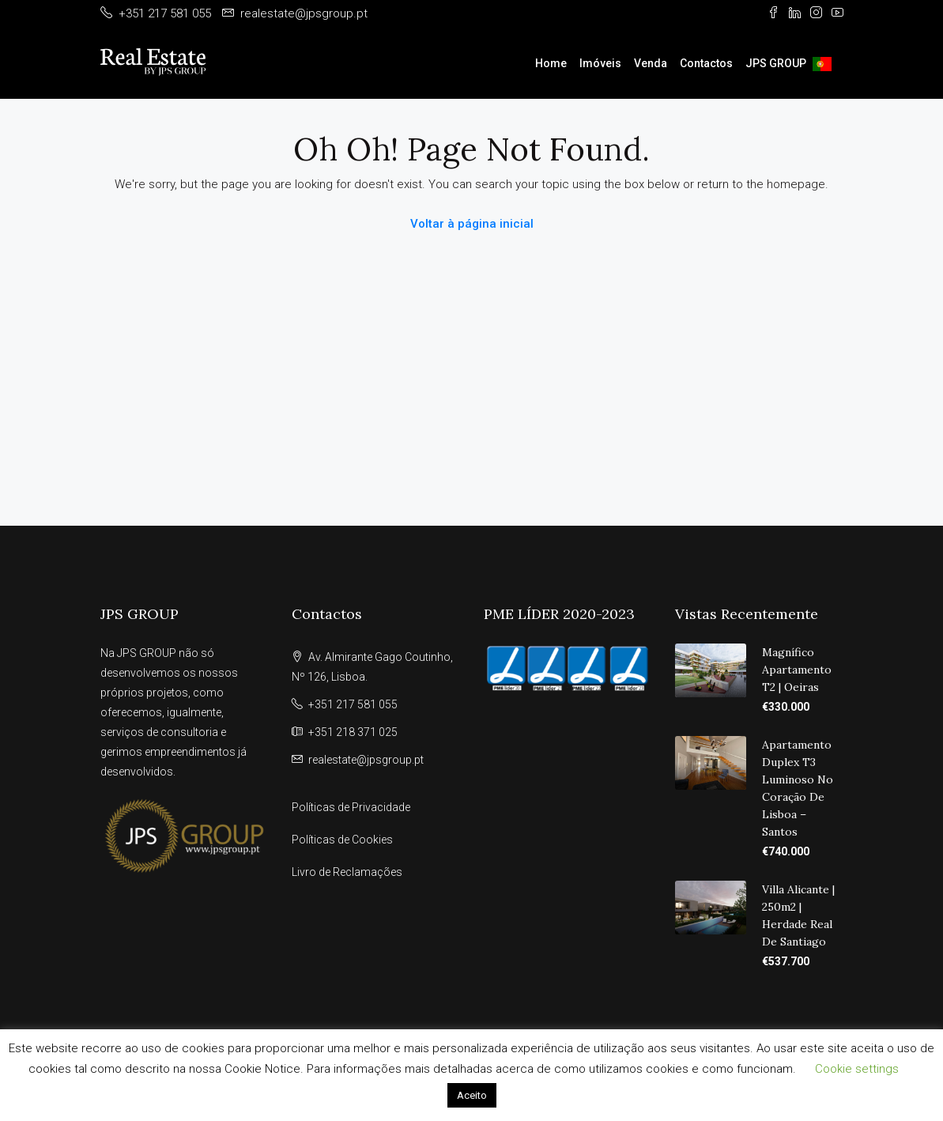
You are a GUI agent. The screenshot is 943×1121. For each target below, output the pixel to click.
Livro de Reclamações (347, 872)
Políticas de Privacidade (351, 807)
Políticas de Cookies (342, 839)
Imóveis (600, 63)
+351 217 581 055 (353, 704)
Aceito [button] (472, 1095)
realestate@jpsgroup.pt (366, 759)
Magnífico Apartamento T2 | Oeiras (797, 669)
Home (551, 63)
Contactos (706, 63)
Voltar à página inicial (472, 224)
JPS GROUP (775, 63)
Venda (650, 63)
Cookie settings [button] (857, 1069)
